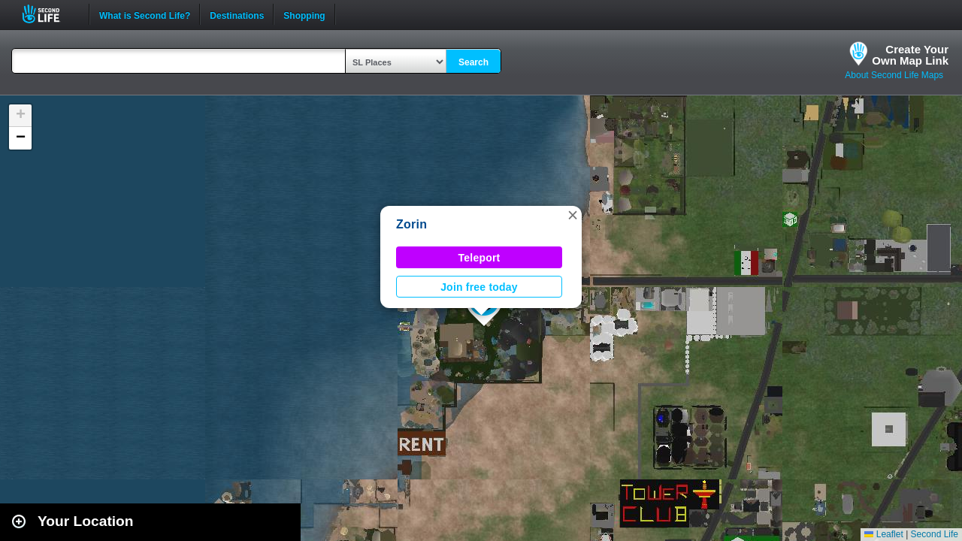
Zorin (411, 224)
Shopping (304, 14)
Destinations (237, 14)
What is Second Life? (144, 14)
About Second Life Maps (894, 75)
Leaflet (883, 534)
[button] (573, 215)
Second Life (49, 14)
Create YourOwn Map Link (910, 55)
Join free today (479, 287)
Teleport (479, 258)
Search (473, 62)
